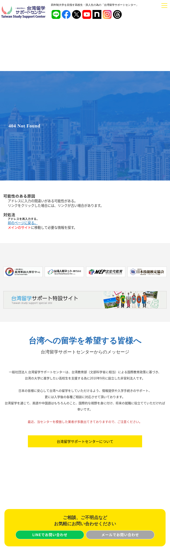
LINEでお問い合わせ (50, 534)
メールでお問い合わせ (120, 534)
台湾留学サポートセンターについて (85, 441)
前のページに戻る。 (23, 222)
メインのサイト (19, 227)
